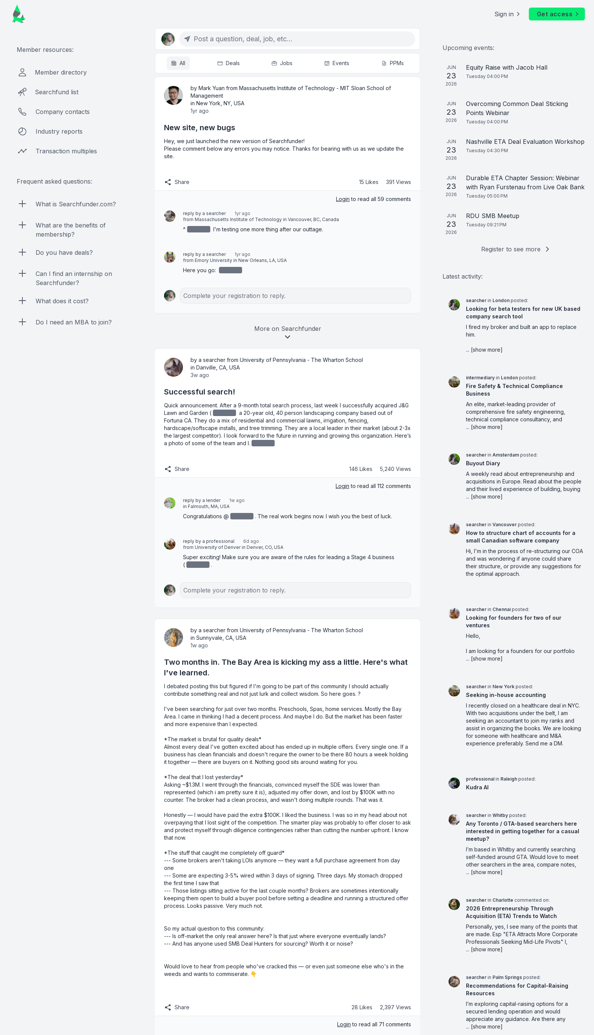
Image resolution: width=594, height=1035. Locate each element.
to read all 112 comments (373, 486)
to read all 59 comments (373, 199)
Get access (558, 14)
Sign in (507, 14)
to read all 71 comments (374, 1024)
